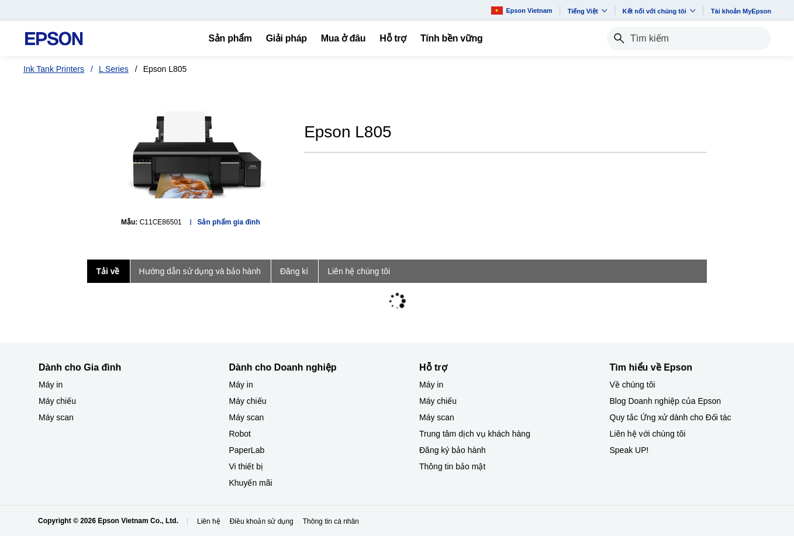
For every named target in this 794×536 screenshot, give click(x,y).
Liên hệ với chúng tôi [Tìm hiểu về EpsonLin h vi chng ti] (648, 433)
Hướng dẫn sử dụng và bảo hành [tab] (200, 271)
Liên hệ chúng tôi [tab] (358, 271)
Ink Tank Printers (53, 69)
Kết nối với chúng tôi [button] (659, 11)
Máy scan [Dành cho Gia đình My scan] (56, 417)
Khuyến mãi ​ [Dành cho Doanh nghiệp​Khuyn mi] (252, 482)
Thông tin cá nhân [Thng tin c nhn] (331, 521)
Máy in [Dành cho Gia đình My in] (51, 384)
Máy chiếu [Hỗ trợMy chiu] (438, 401)
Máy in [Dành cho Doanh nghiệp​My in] (241, 384)
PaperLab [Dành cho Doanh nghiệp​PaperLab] (247, 450)
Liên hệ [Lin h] (208, 521)
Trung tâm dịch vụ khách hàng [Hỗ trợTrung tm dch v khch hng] (474, 433)
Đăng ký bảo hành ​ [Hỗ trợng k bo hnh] (453, 450)
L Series (114, 69)
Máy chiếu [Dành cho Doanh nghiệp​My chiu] (248, 401)
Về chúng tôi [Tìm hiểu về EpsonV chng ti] (632, 384)
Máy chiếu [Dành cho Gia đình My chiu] (57, 401)
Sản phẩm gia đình (228, 222)
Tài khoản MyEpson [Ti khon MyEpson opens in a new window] (741, 11)
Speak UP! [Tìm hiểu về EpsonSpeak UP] (629, 450)
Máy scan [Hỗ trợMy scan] (436, 417)
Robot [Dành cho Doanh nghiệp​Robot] (240, 433)
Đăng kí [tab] (294, 271)
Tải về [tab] (107, 271)
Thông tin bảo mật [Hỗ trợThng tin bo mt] (452, 466)
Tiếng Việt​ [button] (587, 11)
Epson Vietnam (521, 10)
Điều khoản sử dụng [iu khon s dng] (262, 521)
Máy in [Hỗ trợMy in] (431, 384)
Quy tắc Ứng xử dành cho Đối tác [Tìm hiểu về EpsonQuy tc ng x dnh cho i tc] (670, 417)
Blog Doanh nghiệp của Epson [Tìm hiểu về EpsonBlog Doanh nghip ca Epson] (665, 401)
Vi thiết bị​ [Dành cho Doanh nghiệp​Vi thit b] (246, 466)
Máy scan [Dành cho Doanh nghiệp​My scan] (246, 417)
